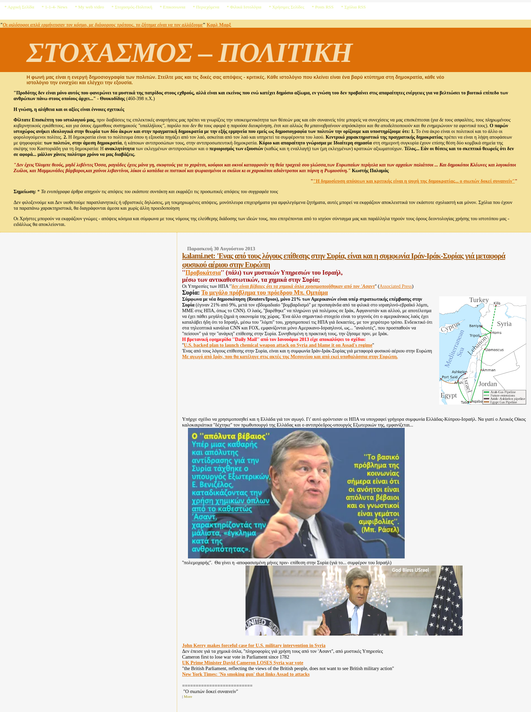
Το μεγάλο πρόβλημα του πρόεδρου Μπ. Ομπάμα (264, 292)
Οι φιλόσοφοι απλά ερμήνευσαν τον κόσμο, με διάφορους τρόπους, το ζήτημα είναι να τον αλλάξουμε (103, 24)
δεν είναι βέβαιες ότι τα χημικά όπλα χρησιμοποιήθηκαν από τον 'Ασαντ (303, 286)
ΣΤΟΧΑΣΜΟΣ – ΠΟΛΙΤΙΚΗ (189, 52)
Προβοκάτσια (203, 272)
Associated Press (395, 286)
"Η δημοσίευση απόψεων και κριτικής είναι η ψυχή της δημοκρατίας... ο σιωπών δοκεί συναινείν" (414, 181)
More (188, 696)
